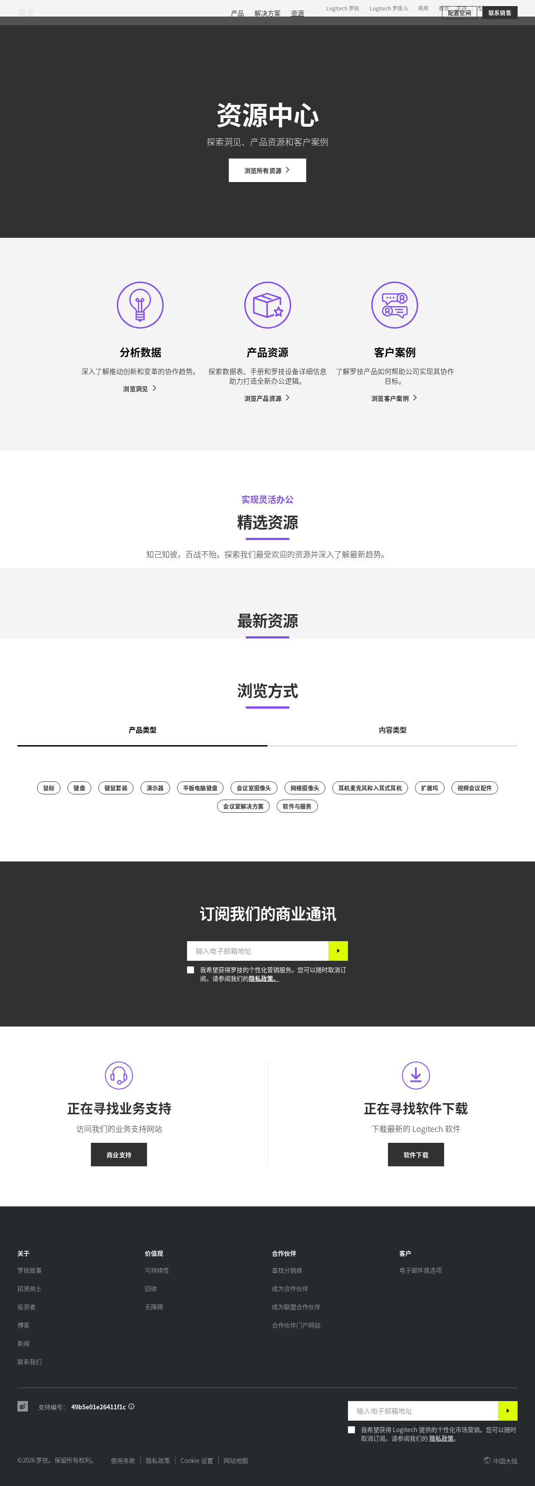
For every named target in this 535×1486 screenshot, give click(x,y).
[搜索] (433, 28)
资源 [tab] (218, 28)
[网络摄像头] (304, 787)
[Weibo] (22, 1406)
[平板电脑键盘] (200, 787)
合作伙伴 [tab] (257, 28)
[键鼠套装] (116, 787)
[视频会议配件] (474, 787)
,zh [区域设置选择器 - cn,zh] (496, 8)
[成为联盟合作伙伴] (296, 1306)
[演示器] (155, 787)
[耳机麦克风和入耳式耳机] (370, 787)
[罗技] (73, 27)
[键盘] (79, 787)
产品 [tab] (135, 28)
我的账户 (470, 28)
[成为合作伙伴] (290, 1288)
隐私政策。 (264, 978)
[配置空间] (459, 53)
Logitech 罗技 (342, 8)
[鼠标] (49, 787)
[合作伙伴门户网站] (296, 1325)
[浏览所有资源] (268, 170)
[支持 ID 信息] (131, 1406)
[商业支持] (119, 1154)
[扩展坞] (430, 787)
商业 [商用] (25, 53)
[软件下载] (416, 1154)
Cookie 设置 (197, 1460)
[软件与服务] (297, 806)
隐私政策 (441, 1438)
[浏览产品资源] (267, 398)
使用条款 (123, 1460)
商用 (423, 8)
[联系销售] (500, 53)
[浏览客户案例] (394, 398)
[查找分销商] (287, 1270)
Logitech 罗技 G (389, 8)
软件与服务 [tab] (176, 28)
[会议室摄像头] (254, 787)
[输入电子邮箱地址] (257, 951)
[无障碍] (154, 1306)
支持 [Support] (461, 8)
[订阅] (338, 951)
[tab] (142, 727)
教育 (444, 8)
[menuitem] (237, 53)
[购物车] (496, 28)
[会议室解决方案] (243, 806)
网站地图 (236, 1460)
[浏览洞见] (140, 388)
